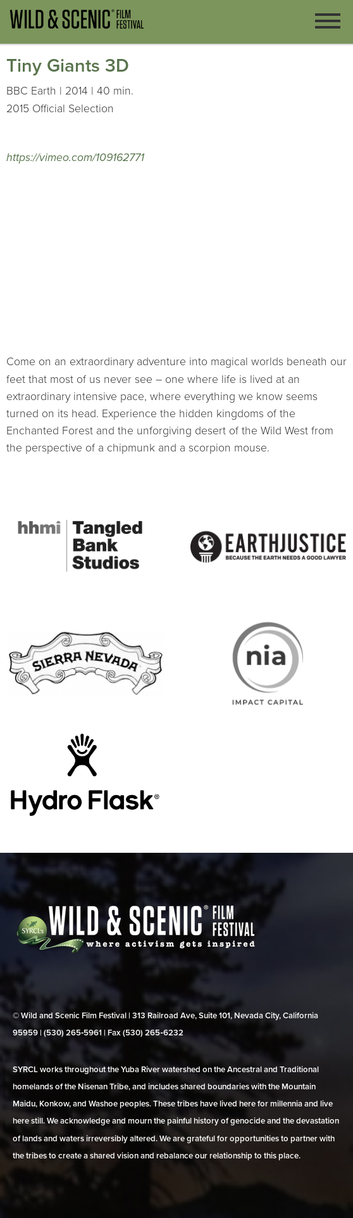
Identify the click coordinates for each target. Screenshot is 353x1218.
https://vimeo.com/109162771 (75, 157)
